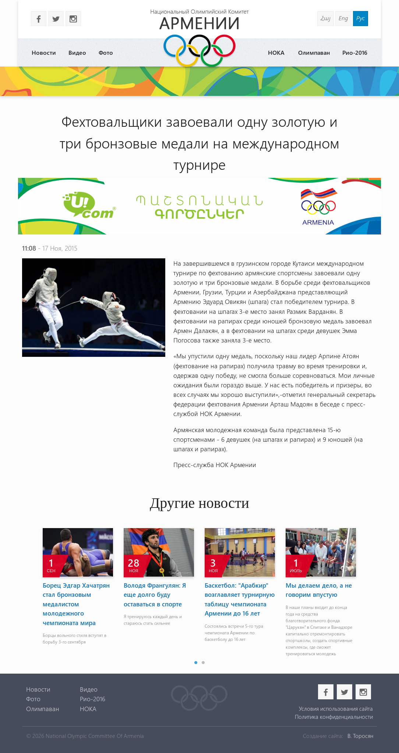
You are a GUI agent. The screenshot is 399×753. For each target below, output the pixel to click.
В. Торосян (360, 735)
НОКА (276, 52)
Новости (44, 52)
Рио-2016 (354, 52)
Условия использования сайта (336, 708)
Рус (360, 18)
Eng (343, 18)
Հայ (326, 18)
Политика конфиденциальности (334, 716)
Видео (77, 52)
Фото (106, 52)
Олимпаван (314, 52)
